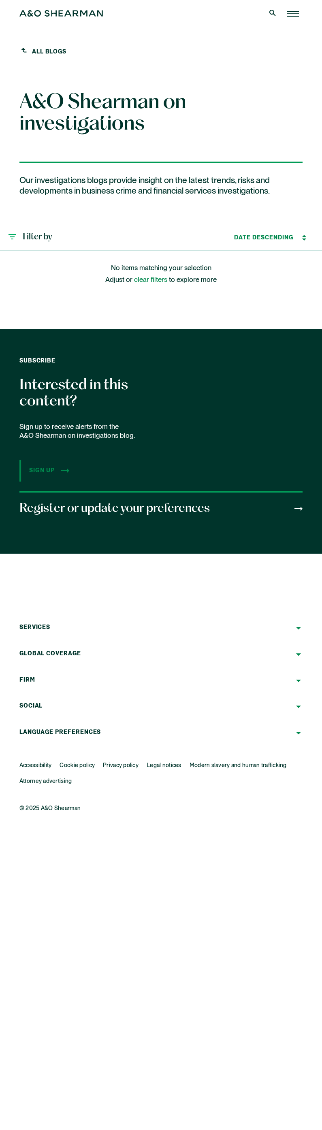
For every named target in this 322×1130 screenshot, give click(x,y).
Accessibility (35, 765)
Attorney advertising (45, 781)
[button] (30, 237)
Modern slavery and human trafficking (238, 765)
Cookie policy (77, 765)
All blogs (49, 51)
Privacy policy (121, 765)
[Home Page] (293, 13)
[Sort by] (264, 238)
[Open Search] (273, 13)
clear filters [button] (150, 280)
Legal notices (164, 765)
